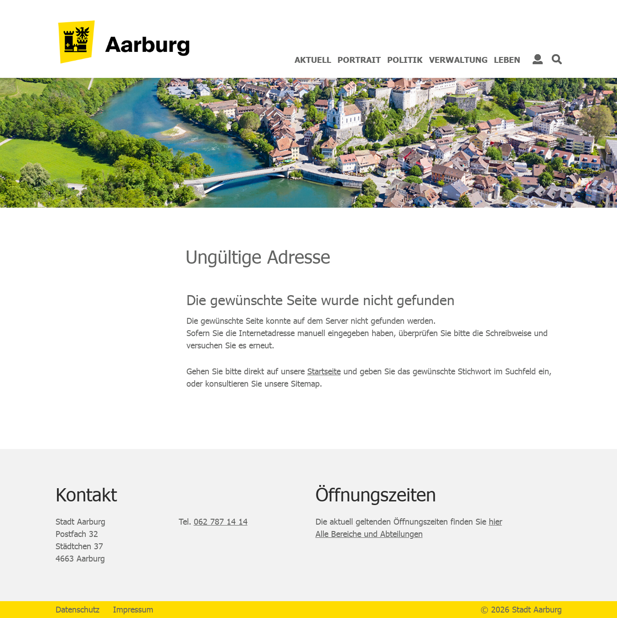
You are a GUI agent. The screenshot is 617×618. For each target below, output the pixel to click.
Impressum (133, 609)
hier (495, 521)
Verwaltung (458, 60)
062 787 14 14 (221, 521)
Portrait (359, 60)
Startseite (324, 371)
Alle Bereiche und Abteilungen (369, 534)
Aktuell (313, 60)
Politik (405, 60)
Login (538, 59)
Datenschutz (77, 609)
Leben (507, 60)
